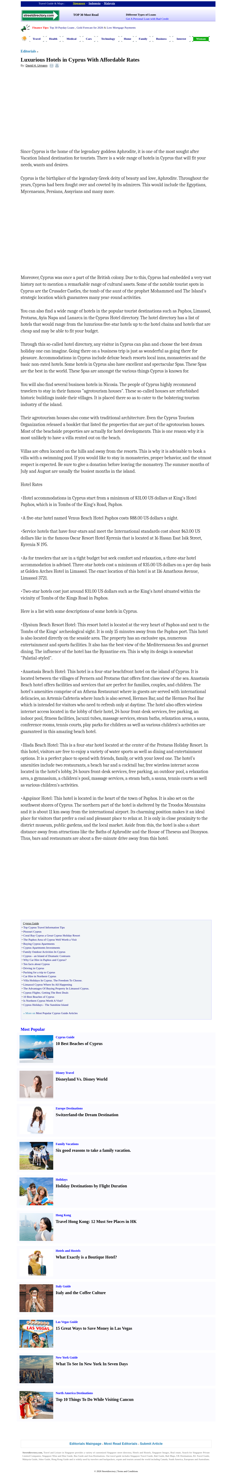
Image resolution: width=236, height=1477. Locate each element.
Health (53, 38)
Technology (108, 38)
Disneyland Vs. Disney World (81, 1079)
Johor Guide (44, 1459)
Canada (163, 1459)
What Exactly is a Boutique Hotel (85, 1257)
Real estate (176, 1452)
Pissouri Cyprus (32, 931)
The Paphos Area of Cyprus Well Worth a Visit (50, 939)
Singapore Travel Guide (141, 1456)
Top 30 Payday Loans (62, 27)
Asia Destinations (96, 1456)
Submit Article (151, 1444)
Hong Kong (63, 1215)
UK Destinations (184, 1456)
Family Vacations (67, 1144)
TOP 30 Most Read (85, 15)
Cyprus (27, 955)
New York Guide (67, 1357)
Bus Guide (79, 1456)
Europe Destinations (69, 1108)
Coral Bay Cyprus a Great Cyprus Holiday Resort (51, 935)
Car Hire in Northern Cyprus (39, 976)
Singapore (79, 3)
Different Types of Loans (141, 14)
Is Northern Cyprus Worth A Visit (42, 1000)
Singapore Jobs (30, 1462)
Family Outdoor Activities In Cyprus (44, 951)
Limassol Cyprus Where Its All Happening (47, 984)
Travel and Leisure (53, 1452)
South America (176, 1459)
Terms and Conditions (127, 1471)
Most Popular (33, 1029)
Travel (37, 38)
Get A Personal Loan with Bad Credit (147, 18)
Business (161, 38)
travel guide (116, 1456)
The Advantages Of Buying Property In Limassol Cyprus (56, 988)
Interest (181, 38)
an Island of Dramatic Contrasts (52, 955)
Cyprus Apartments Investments (41, 947)
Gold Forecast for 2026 (90, 27)
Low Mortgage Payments (121, 27)
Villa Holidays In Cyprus (37, 980)
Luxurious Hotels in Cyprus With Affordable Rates (80, 60)
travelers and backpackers (103, 1459)
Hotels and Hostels (68, 1251)
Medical (72, 38)
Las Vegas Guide (67, 1322)
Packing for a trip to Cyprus (39, 972)
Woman (201, 38)
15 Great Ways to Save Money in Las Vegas (94, 1328)
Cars (89, 38)
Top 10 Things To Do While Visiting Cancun (95, 1399)
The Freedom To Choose (67, 980)
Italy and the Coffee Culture (81, 1292)
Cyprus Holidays (33, 1004)
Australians (203, 1459)
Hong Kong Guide (60, 1459)
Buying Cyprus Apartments (39, 943)
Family (143, 38)
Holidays (62, 1179)
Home (127, 38)
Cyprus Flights (31, 992)
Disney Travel (65, 1073)
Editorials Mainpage (86, 1444)
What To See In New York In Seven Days (92, 1364)
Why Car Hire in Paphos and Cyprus (44, 959)
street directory (124, 1452)
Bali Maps (170, 1456)
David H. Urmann (36, 65)
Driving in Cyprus (33, 968)
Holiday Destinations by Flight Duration (91, 1186)
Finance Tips (40, 27)
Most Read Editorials (120, 1444)
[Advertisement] (63, 109)
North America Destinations (74, 1393)
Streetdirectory (109, 1471)
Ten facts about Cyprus (36, 964)
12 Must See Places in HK (114, 1221)
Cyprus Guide (65, 1037)
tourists (130, 1459)
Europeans (189, 1459)
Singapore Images (160, 1452)
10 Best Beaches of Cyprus (38, 996)
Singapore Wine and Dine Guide (57, 1456)
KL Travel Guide (201, 1456)
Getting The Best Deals (55, 992)
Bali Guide (159, 1456)
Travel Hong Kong (72, 1221)
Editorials (28, 51)
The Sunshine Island (56, 1004)
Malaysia (109, 3)
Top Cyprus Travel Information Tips (44, 927)
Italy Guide (63, 1286)
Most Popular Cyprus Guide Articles (57, 1013)
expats (119, 1459)
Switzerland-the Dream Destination (87, 1115)
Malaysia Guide (30, 1459)
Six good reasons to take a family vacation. (93, 1150)
